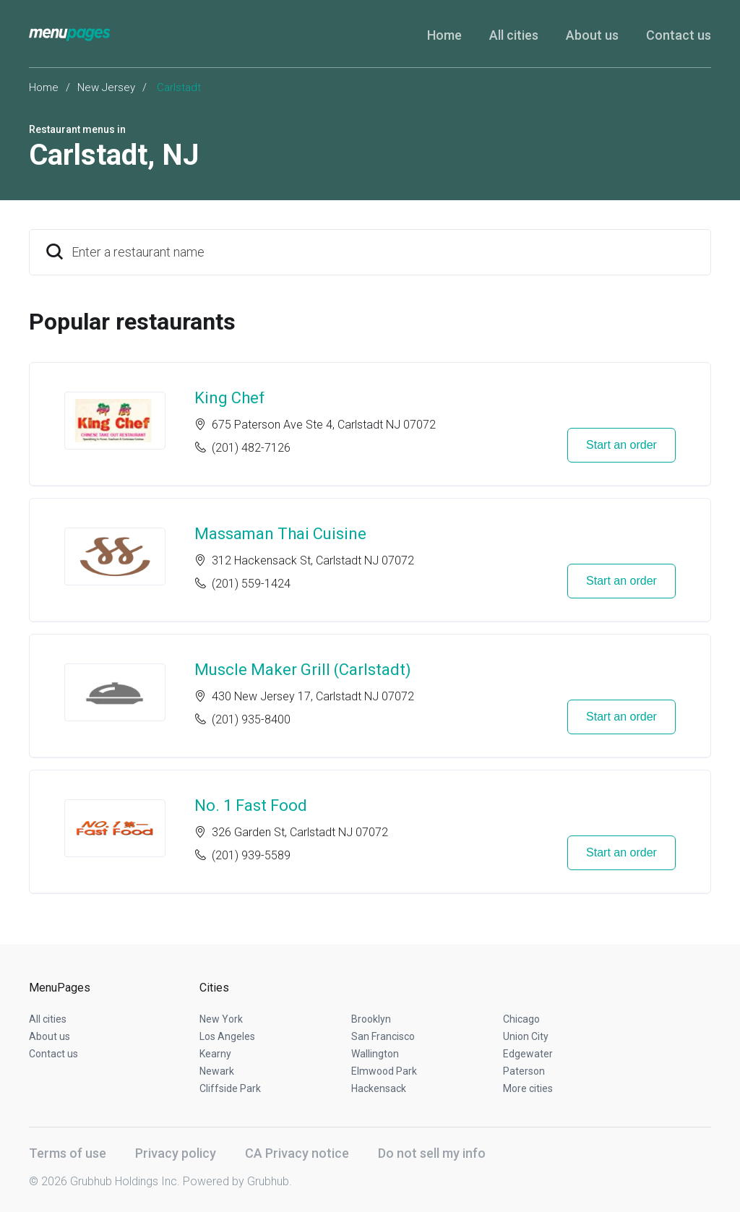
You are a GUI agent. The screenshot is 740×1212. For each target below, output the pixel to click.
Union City (525, 1036)
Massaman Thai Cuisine (280, 534)
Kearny (215, 1054)
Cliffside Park (230, 1088)
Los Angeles (227, 1036)
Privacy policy (175, 1153)
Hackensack (378, 1088)
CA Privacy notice (297, 1153)
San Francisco (383, 1036)
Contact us (678, 35)
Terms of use (67, 1153)
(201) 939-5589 (251, 855)
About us (592, 35)
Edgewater (528, 1054)
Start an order (621, 445)
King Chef (229, 398)
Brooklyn (371, 1019)
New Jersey (106, 87)
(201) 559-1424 (251, 583)
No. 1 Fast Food (250, 805)
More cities (528, 1088)
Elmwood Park (384, 1071)
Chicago (521, 1019)
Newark (216, 1071)
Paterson (524, 1071)
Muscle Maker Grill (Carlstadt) (302, 670)
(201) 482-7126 (251, 448)
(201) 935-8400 (251, 719)
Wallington (375, 1054)
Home (444, 35)
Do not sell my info (432, 1153)
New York (221, 1019)
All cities (513, 35)
